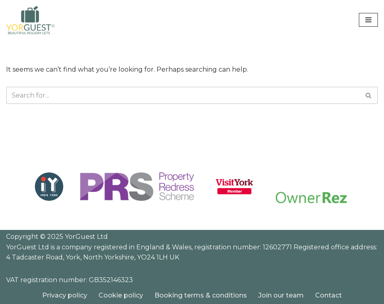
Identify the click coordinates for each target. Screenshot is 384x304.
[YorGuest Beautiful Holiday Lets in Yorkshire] (30, 20)
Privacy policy (64, 295)
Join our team (281, 295)
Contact (328, 295)
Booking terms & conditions (200, 295)
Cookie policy (121, 295)
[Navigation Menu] (368, 20)
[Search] (183, 95)
